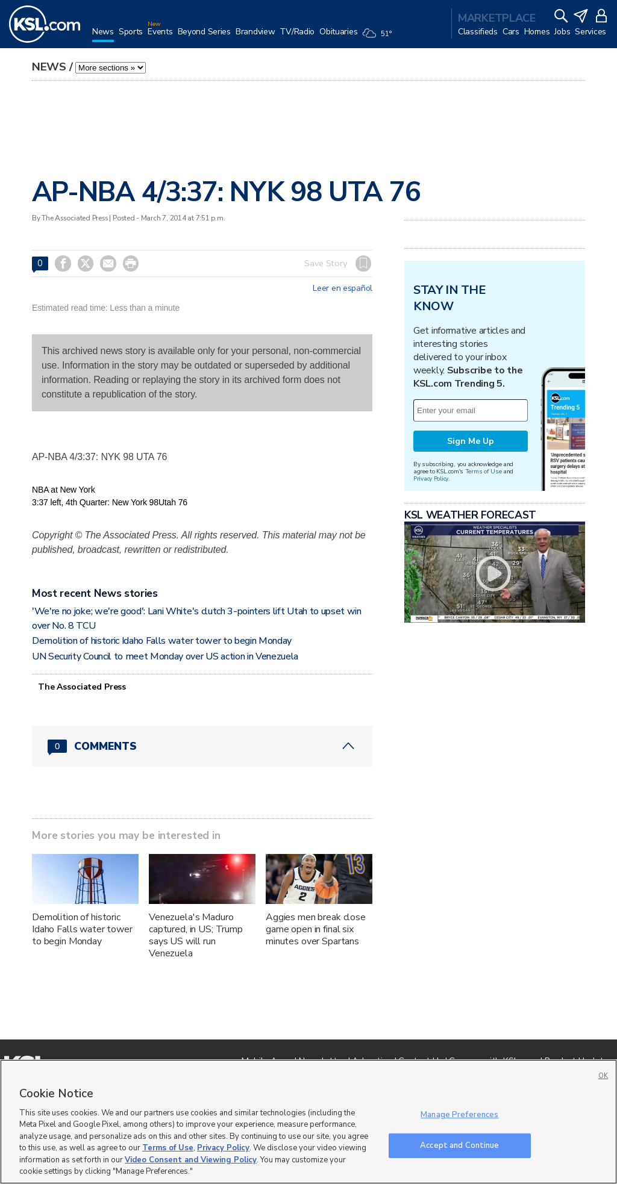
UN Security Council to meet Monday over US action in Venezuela (165, 656)
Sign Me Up (470, 441)
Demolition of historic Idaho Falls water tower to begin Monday (162, 640)
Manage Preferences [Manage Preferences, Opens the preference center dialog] (459, 1114)
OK (603, 1075)
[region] (308, 1121)
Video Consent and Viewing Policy (191, 1159)
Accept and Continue (459, 1144)
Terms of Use (483, 471)
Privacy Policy (430, 478)
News (49, 67)
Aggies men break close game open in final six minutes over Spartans (316, 929)
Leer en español (342, 288)
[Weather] (379, 37)
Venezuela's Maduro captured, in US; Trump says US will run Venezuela (196, 935)
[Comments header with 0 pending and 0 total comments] (202, 746)
